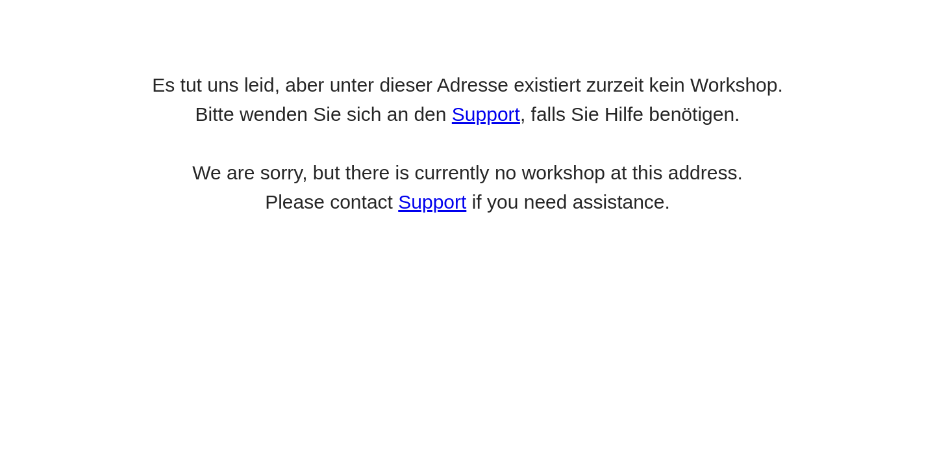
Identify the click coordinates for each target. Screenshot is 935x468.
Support (486, 114)
